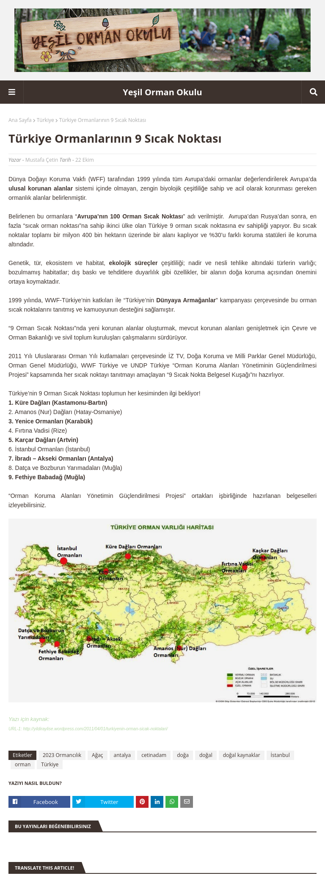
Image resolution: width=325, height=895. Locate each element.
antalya (122, 755)
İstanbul (280, 755)
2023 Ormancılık (62, 755)
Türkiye (45, 120)
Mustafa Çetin (41, 159)
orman (22, 764)
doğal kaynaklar (241, 755)
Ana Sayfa (20, 120)
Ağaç (97, 755)
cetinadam (153, 755)
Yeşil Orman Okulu (162, 92)
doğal (205, 755)
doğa (183, 755)
